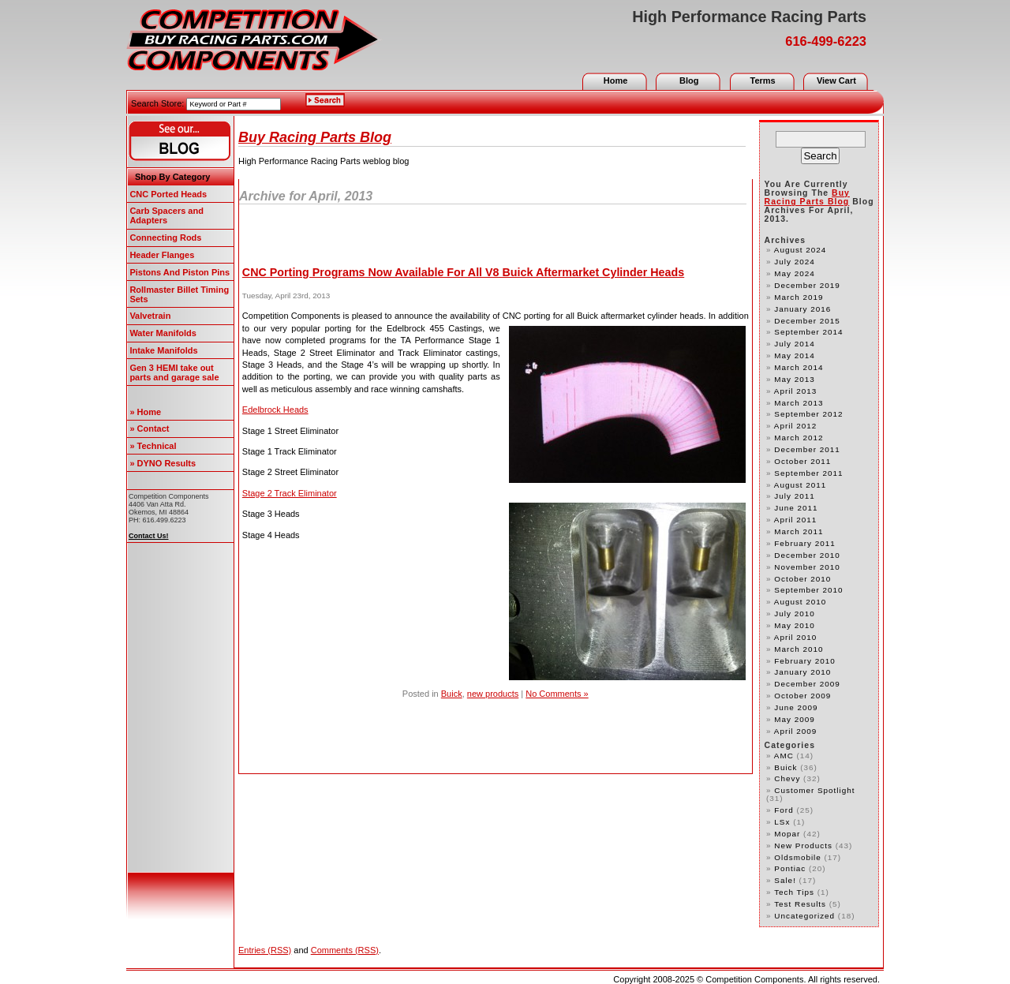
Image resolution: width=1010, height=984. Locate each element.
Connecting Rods (165, 237)
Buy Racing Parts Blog (314, 137)
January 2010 (802, 672)
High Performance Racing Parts (749, 16)
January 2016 (802, 309)
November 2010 (807, 567)
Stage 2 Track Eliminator (289, 493)
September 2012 (808, 414)
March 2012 (798, 437)
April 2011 (795, 519)
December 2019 (807, 285)
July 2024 (794, 261)
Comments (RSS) (345, 950)
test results (800, 904)
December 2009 (807, 683)
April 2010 (795, 637)
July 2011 (794, 496)
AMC (784, 755)
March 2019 (798, 297)
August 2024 (800, 249)
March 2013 (798, 402)
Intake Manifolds (163, 350)
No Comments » (557, 693)
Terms (762, 80)
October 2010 (802, 578)
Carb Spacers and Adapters (166, 215)
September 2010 (808, 590)
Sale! (785, 880)
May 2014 (794, 355)
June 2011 (795, 507)
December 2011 (807, 449)
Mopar (787, 833)
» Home (145, 412)
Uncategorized (804, 915)
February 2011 (804, 543)
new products (492, 693)
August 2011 (800, 485)
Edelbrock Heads (275, 409)
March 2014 (798, 367)
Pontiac (790, 868)
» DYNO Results (162, 463)
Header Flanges (161, 255)
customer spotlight (814, 790)
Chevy (787, 778)
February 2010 (804, 661)
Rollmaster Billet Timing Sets (179, 294)
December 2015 (807, 320)
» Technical (152, 446)
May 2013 (794, 379)
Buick (451, 693)
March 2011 (798, 531)
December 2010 (807, 555)
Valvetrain (149, 315)
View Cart (836, 80)
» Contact (149, 428)
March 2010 (798, 649)
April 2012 (795, 425)
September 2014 (808, 331)
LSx (782, 822)
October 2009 (802, 695)
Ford (783, 810)
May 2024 (794, 273)
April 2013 (795, 391)
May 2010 (794, 625)
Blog (688, 80)
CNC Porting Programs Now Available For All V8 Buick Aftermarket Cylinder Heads (463, 272)
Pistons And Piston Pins (179, 272)
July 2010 (794, 613)
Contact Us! (149, 536)
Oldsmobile (797, 857)
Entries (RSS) (264, 950)
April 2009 (795, 731)
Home (616, 80)
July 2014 (794, 343)
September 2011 (808, 473)
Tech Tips (794, 892)
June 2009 (795, 707)
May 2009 (794, 719)
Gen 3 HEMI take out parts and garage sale (174, 372)
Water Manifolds (162, 333)
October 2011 (802, 461)
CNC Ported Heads (168, 194)
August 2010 (800, 601)
